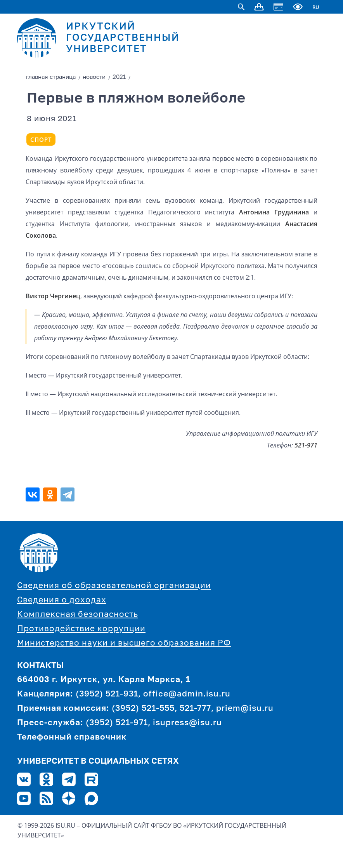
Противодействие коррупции (81, 629)
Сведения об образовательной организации (114, 586)
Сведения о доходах (61, 600)
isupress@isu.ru (187, 723)
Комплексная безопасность (77, 615)
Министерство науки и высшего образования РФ (124, 643)
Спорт (41, 139)
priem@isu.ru (245, 709)
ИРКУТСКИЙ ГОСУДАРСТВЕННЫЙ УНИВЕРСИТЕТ (123, 38)
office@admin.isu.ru (186, 694)
